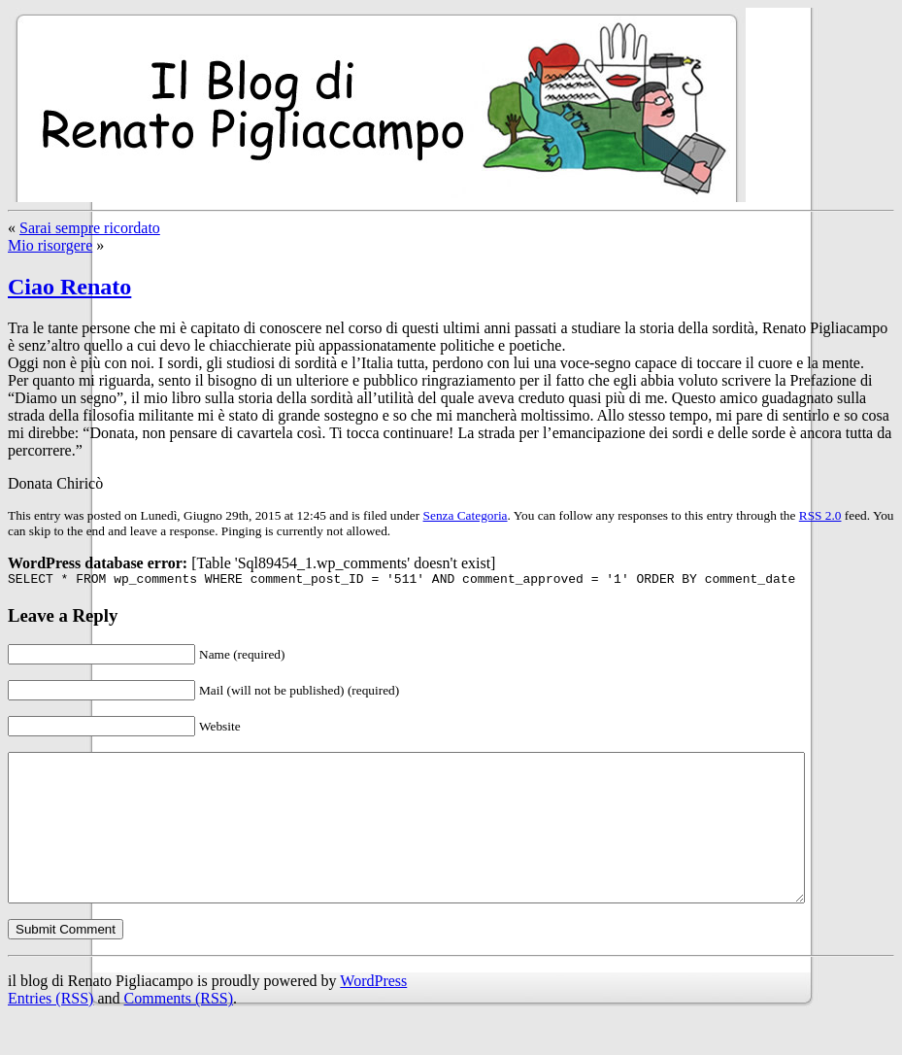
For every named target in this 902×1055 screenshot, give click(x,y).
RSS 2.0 (820, 515)
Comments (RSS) (178, 1030)
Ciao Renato (69, 286)
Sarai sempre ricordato (89, 228)
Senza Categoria (465, 515)
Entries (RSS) (50, 1030)
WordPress (373, 1012)
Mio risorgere (50, 245)
